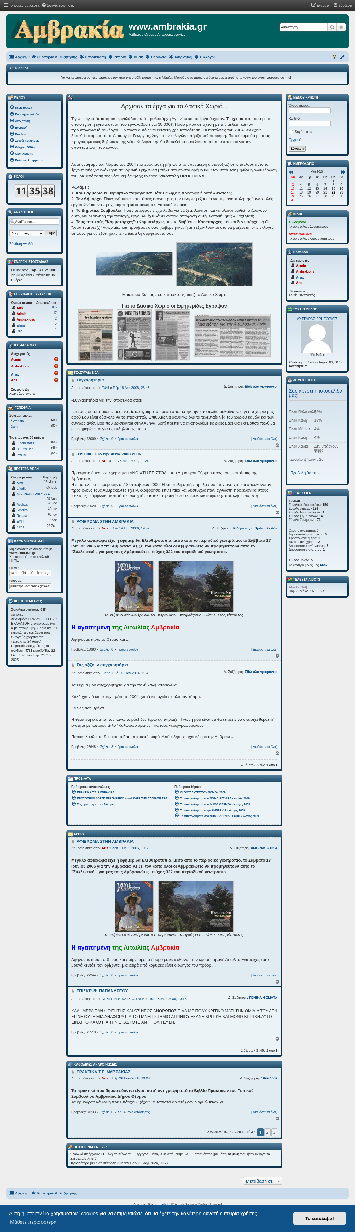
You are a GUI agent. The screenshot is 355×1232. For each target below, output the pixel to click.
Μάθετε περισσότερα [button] (33, 1222)
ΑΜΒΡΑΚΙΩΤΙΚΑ (264, 848)
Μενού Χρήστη (302, 97)
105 (54, 307)
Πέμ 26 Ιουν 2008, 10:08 (131, 1078)
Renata (22, 516)
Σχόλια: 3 (106, 747)
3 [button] (274, 1132)
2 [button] (267, 1132)
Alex (20, 483)
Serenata (17, 421)
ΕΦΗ (105, 388)
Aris (105, 461)
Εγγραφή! (295, 140)
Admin (21, 313)
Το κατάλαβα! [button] (319, 1218)
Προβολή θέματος (305, 473)
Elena (106, 673)
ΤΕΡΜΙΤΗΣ (25, 449)
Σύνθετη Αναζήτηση (24, 244)
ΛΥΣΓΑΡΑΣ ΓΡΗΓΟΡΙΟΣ (34, 494)
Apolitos (22, 504)
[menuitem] (57, 5)
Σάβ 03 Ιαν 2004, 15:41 (132, 673)
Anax (15, 374)
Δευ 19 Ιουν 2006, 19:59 (130, 528)
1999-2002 (269, 1078)
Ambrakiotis (26, 319)
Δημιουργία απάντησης (134, 1112)
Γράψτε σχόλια (128, 439)
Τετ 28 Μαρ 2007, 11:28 (130, 461)
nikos (20, 527)
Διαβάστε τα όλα (264, 439)
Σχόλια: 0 (106, 439)
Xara (14, 427)
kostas (22, 454)
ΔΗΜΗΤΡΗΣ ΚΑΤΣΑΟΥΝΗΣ (123, 999)
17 (55, 313)
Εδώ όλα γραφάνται (261, 386)
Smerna (22, 510)
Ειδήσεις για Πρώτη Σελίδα (255, 528)
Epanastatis (26, 443)
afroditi (21, 488)
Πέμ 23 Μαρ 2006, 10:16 (167, 999)
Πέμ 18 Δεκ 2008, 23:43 (131, 388)
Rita (19, 331)
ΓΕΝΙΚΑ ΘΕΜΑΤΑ (263, 997)
